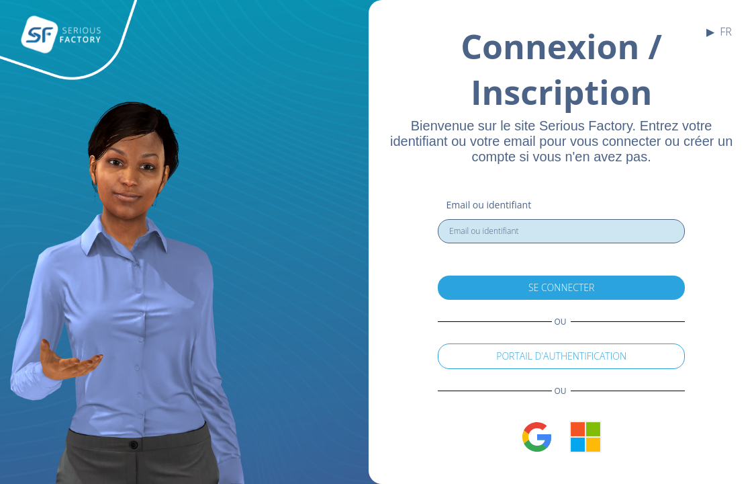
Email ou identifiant (489, 204)
